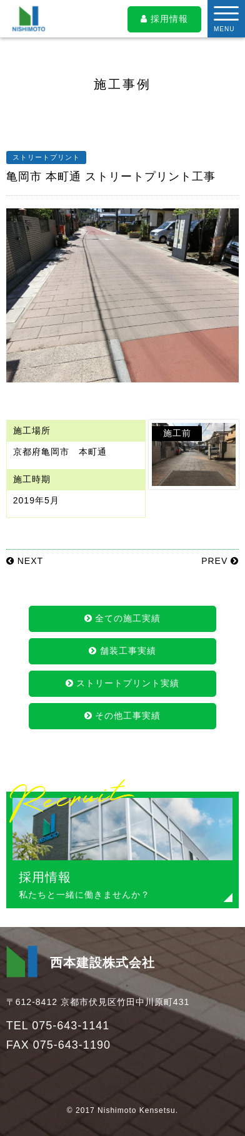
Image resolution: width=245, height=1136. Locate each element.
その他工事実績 (122, 716)
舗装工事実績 (122, 651)
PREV (220, 561)
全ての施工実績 (122, 618)
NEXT (24, 561)
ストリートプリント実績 (123, 683)
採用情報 (164, 19)
